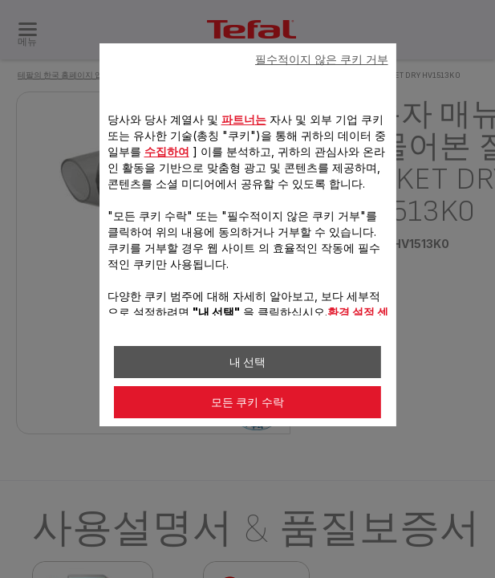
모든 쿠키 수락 (248, 402)
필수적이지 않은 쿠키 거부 (321, 59)
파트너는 (243, 119)
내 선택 (247, 362)
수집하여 (166, 151)
